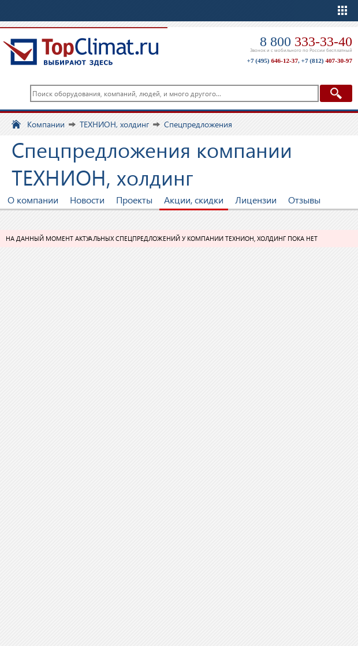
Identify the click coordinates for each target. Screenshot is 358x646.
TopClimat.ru (81, 51)
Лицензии (256, 200)
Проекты (134, 200)
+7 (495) (272, 60)
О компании (33, 200)
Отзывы (304, 200)
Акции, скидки (193, 200)
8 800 (306, 41)
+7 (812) (326, 60)
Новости (87, 200)
